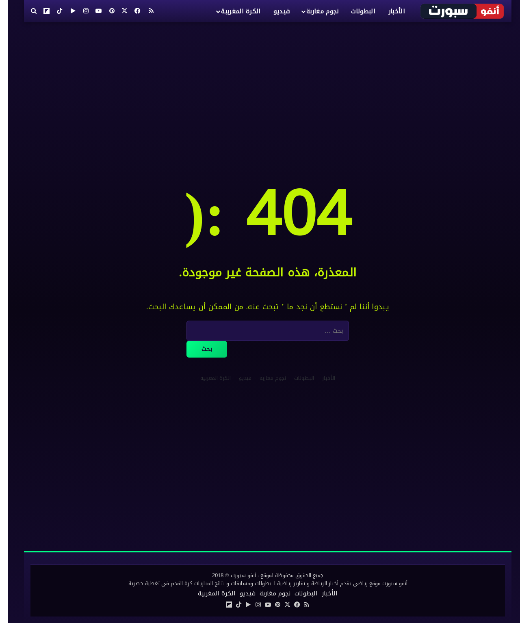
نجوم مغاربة (315, 11)
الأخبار (389, 11)
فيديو (274, 11)
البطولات (355, 11)
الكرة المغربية (233, 11)
